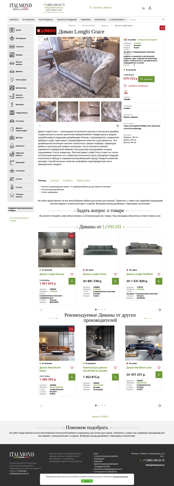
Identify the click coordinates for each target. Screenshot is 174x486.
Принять (87, 481)
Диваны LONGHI (100, 416)
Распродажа (46, 19)
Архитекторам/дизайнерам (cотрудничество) (106, 465)
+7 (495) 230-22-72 (54, 4)
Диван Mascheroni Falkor (50, 369)
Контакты (100, 19)
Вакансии (98, 461)
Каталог (14, 19)
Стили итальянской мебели (106, 456)
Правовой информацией (120, 477)
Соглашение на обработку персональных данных (105, 472)
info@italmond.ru (53, 7)
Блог (96, 453)
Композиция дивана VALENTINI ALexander (95, 369)
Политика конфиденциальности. (19, 472)
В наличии (28, 19)
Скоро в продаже (67, 19)
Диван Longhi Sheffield (140, 274)
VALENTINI (98, 385)
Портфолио (99, 458)
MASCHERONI (56, 387)
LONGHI (137, 43)
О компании (118, 19)
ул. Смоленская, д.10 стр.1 (54, 12)
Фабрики (86, 19)
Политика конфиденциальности (108, 469)
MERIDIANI (142, 383)
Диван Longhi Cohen (94, 274)
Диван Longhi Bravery (52, 274)
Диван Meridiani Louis (139, 367)
